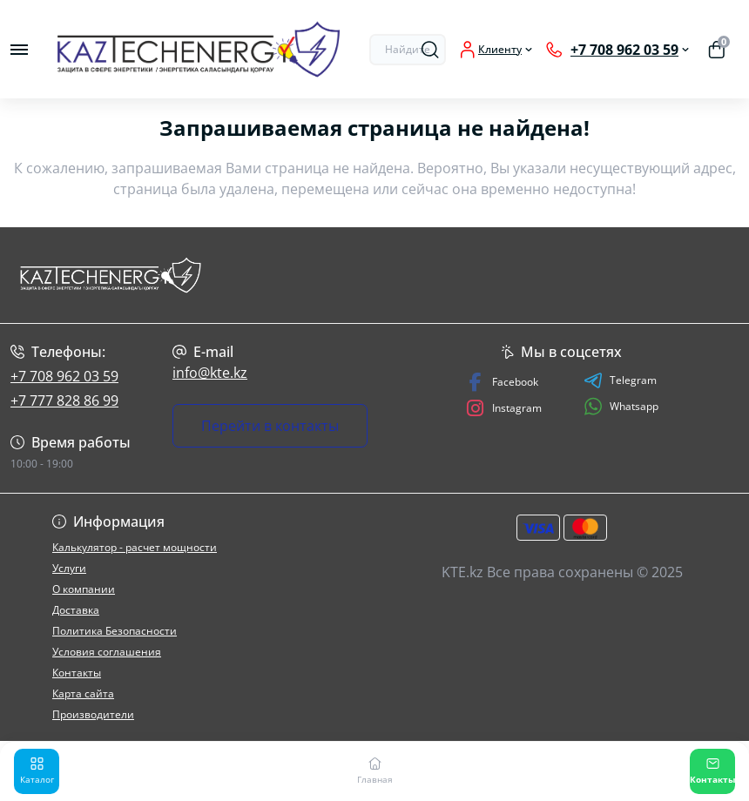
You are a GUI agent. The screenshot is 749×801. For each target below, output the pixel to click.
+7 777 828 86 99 (64, 400)
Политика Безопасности (114, 630)
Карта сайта (83, 693)
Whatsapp (621, 406)
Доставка (75, 609)
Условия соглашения (106, 651)
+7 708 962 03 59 (64, 376)
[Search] (430, 49)
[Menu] (19, 49)
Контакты (76, 672)
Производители (93, 714)
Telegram (620, 380)
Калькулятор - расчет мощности (134, 547)
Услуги (69, 568)
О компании (83, 589)
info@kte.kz (209, 372)
